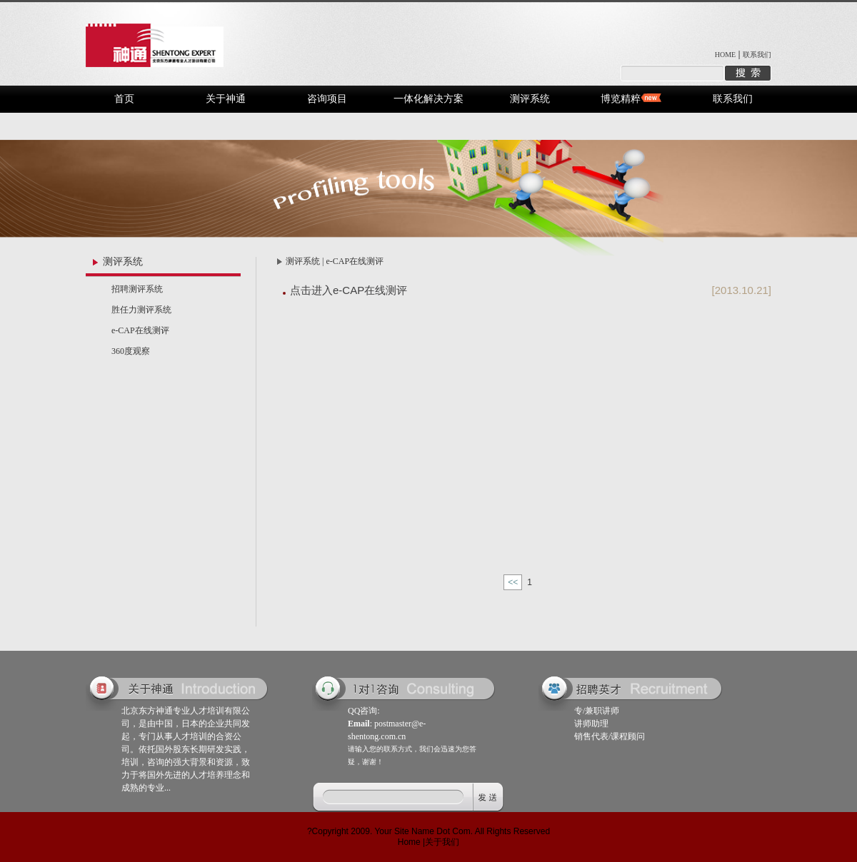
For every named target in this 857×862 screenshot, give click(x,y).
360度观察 (130, 351)
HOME (725, 55)
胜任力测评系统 (141, 310)
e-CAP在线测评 (140, 330)
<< (513, 582)
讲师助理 (591, 724)
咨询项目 (327, 98)
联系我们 (757, 55)
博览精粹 (621, 98)
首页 (124, 98)
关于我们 (442, 842)
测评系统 (530, 98)
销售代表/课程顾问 (609, 736)
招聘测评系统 (137, 289)
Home (409, 842)
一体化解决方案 (428, 98)
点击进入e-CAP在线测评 (348, 290)
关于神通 (226, 98)
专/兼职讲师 (596, 711)
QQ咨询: (364, 711)
